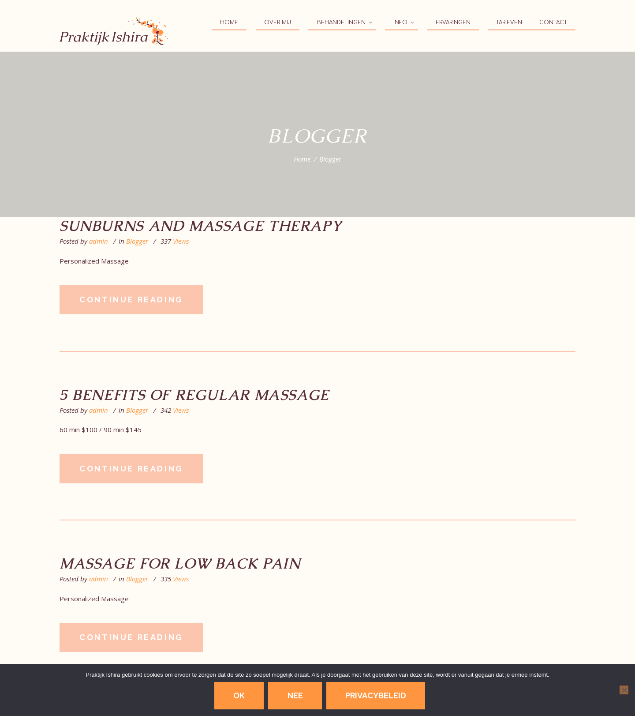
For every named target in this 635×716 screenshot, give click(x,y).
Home (302, 159)
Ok (239, 695)
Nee (295, 695)
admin (98, 241)
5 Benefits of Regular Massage (194, 395)
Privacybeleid (375, 695)
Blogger (137, 241)
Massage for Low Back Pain (180, 563)
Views (175, 241)
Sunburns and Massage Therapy (201, 226)
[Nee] (624, 690)
